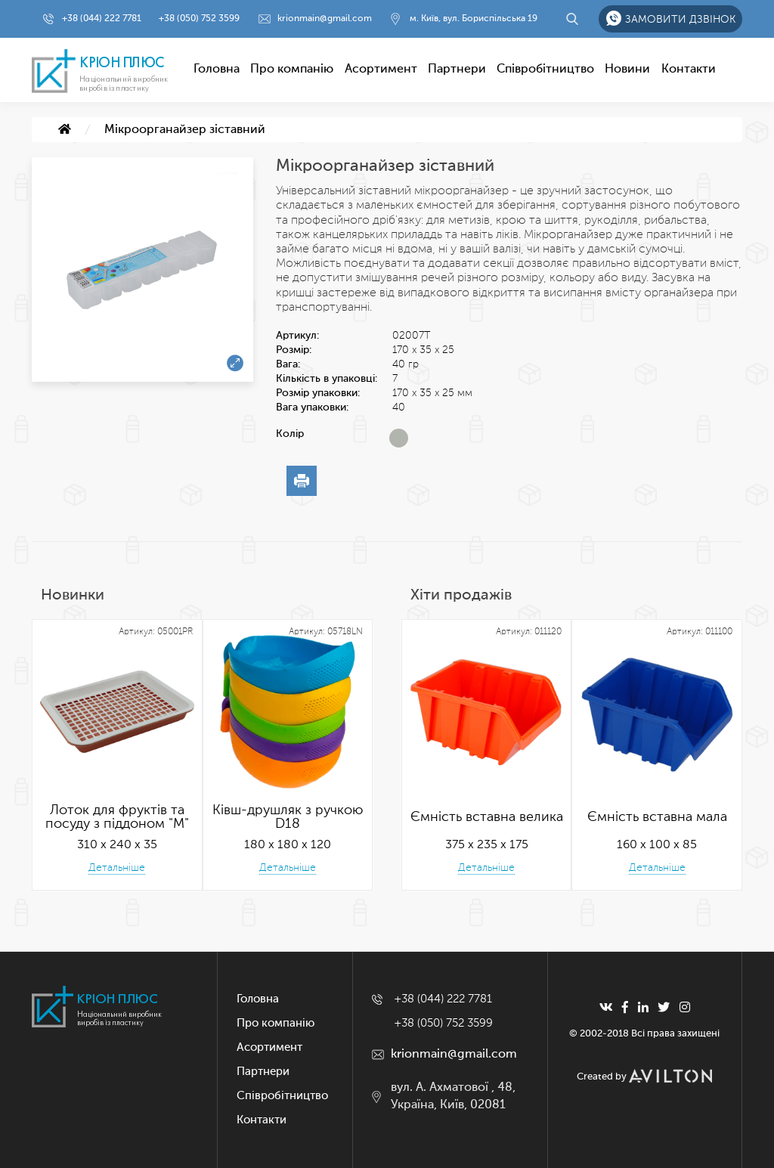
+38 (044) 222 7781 (101, 18)
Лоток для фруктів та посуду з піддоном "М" (117, 817)
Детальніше (116, 868)
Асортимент (381, 70)
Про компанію (291, 70)
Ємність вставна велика (486, 817)
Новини (627, 70)
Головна (217, 70)
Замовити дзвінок (680, 19)
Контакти (688, 70)
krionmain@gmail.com (324, 18)
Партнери (457, 70)
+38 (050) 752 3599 (199, 18)
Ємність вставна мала (657, 817)
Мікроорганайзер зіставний (184, 130)
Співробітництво (545, 70)
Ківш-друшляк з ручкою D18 (287, 817)
